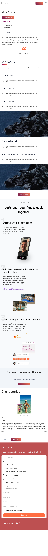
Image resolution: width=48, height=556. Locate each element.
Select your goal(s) (8, 525)
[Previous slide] (3, 432)
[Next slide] (45, 432)
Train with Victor (8, 17)
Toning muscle (7, 27)
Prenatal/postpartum (9, 25)
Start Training (24, 384)
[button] (18, 415)
